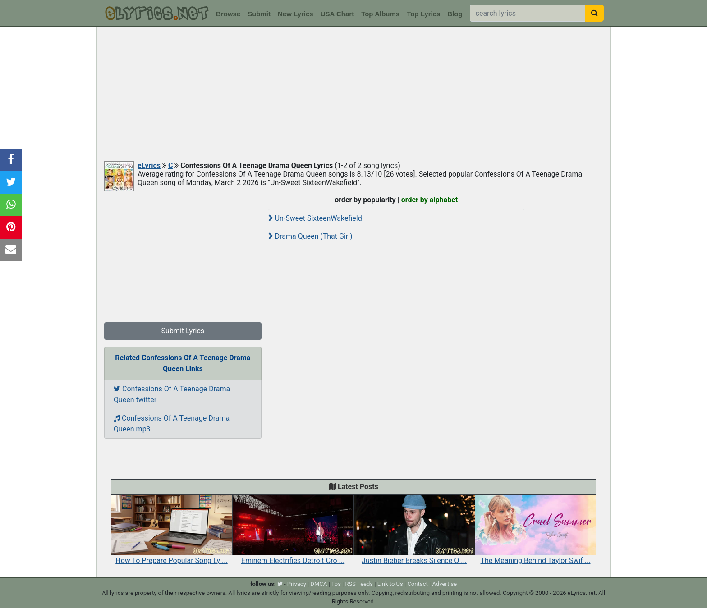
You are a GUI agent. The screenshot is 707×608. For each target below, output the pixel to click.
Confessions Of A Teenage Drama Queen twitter (172, 394)
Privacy (296, 584)
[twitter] (280, 584)
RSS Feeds (359, 584)
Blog (454, 14)
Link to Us (390, 584)
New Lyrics (295, 14)
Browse (228, 14)
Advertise (444, 584)
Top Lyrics (423, 14)
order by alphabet (429, 199)
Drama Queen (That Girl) (310, 236)
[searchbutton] (594, 13)
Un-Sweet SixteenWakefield (315, 218)
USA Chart (337, 14)
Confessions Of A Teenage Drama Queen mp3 (172, 423)
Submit (259, 14)
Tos (336, 584)
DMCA (318, 584)
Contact (417, 584)
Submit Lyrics (183, 331)
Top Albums (380, 14)
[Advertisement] (353, 95)
